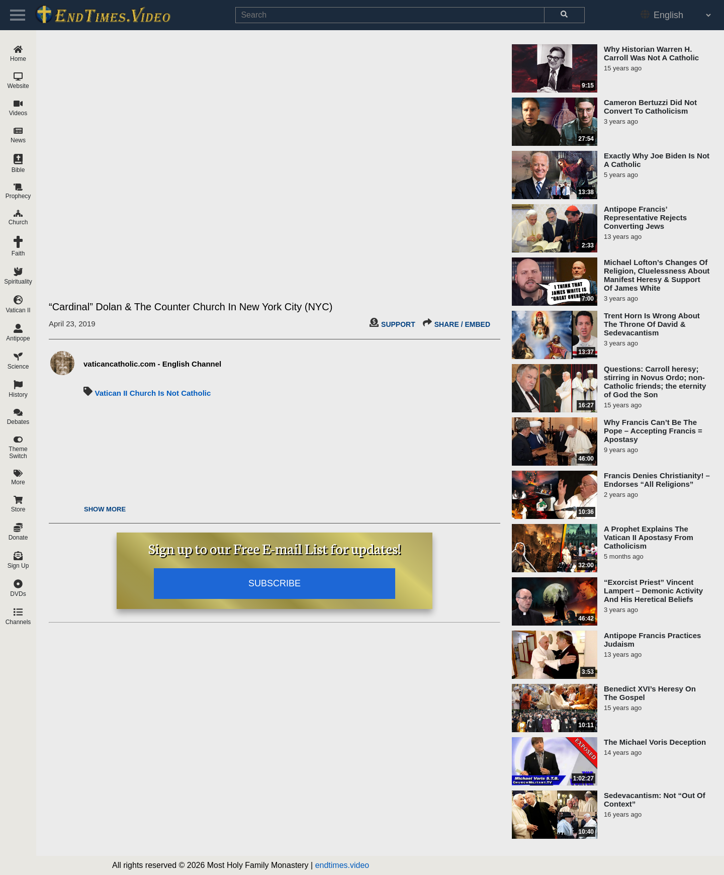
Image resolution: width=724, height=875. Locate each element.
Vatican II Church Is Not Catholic (153, 393)
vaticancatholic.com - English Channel (152, 364)
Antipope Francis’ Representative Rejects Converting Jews (645, 217)
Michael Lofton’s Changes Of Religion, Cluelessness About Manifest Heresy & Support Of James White (656, 275)
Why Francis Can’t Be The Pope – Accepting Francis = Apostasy (653, 431)
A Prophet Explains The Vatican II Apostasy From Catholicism (648, 537)
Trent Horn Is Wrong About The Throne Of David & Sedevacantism (652, 324)
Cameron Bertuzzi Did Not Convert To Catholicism (650, 106)
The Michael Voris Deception (655, 742)
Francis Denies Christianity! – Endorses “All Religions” (657, 479)
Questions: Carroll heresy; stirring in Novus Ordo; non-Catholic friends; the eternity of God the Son (655, 382)
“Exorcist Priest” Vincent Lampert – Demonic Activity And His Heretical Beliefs (653, 590)
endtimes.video (342, 865)
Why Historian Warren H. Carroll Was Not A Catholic (651, 53)
